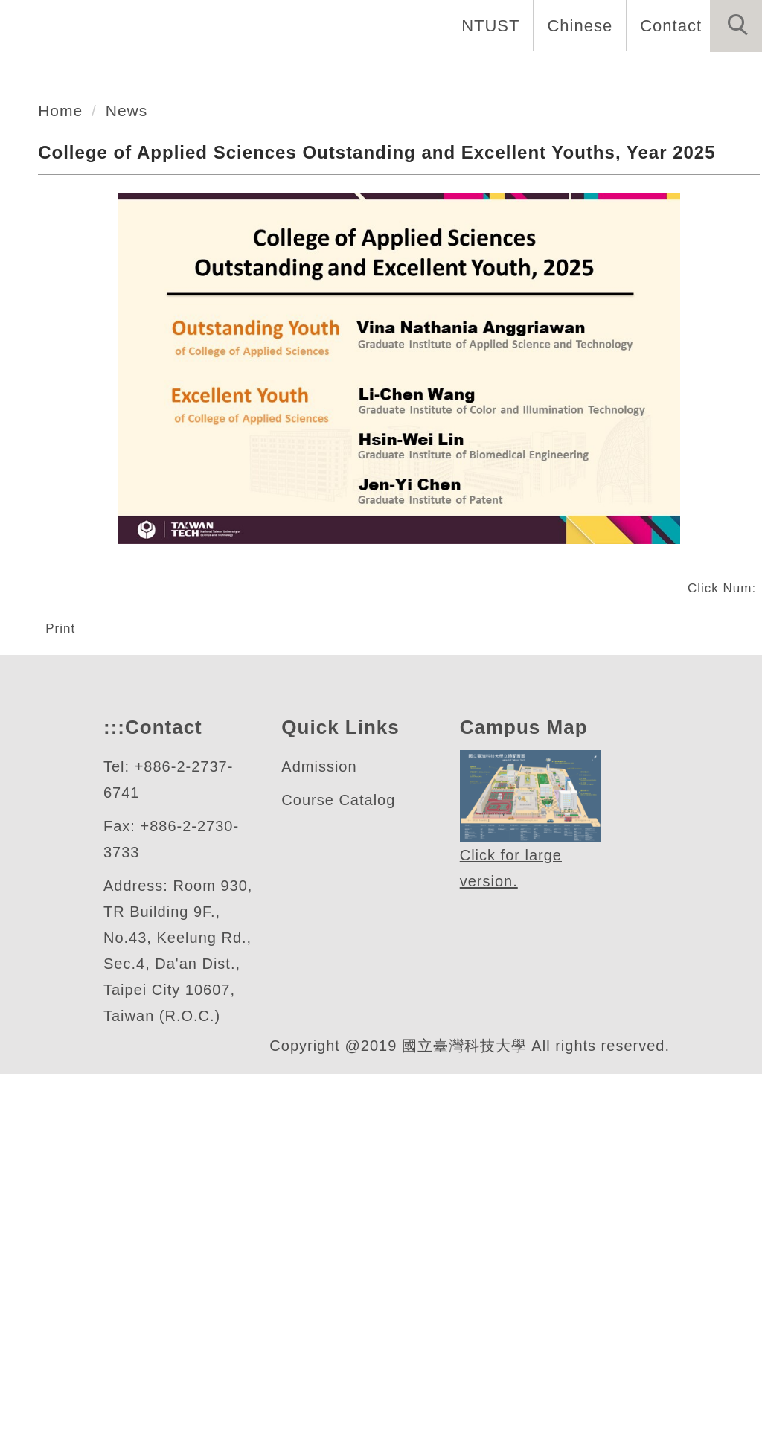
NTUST (486, 25)
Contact (669, 25)
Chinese (575, 25)
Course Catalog (339, 1137)
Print (62, 915)
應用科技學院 (131, 229)
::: (112, 1064)
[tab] (387, 287)
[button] (736, 26)
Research (635, 74)
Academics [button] (432, 74)
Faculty (537, 74)
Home (199, 74)
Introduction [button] (306, 74)
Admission (321, 1104)
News (724, 74)
